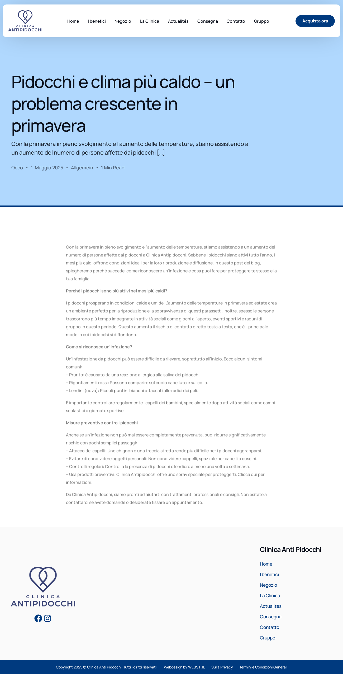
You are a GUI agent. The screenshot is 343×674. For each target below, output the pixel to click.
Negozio (269, 585)
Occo (17, 167)
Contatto (270, 627)
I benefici (270, 574)
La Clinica (270, 595)
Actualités (271, 606)
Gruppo (268, 638)
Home (266, 564)
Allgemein (82, 167)
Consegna (271, 617)
